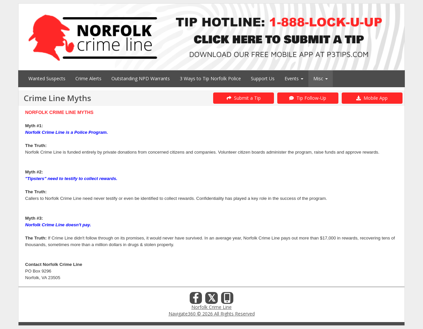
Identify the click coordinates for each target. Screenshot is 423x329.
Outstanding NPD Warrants (140, 78)
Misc (320, 78)
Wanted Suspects (46, 78)
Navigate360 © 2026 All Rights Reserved (212, 314)
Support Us (263, 78)
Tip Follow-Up (307, 98)
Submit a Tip (244, 98)
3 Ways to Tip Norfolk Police (210, 78)
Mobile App (372, 98)
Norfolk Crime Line (211, 307)
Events (294, 78)
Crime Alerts (88, 78)
